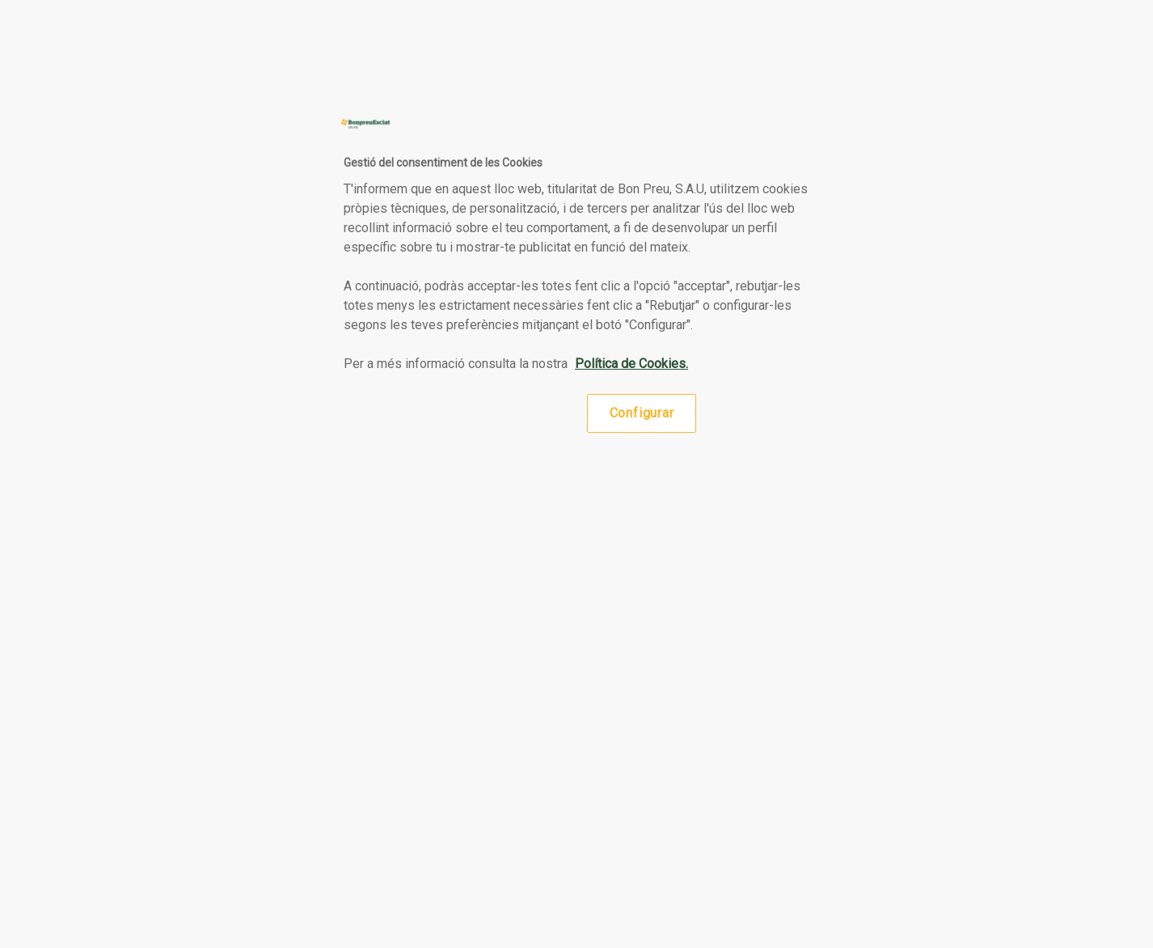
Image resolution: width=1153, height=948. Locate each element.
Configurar (642, 413)
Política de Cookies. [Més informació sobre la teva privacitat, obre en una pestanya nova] (631, 363)
